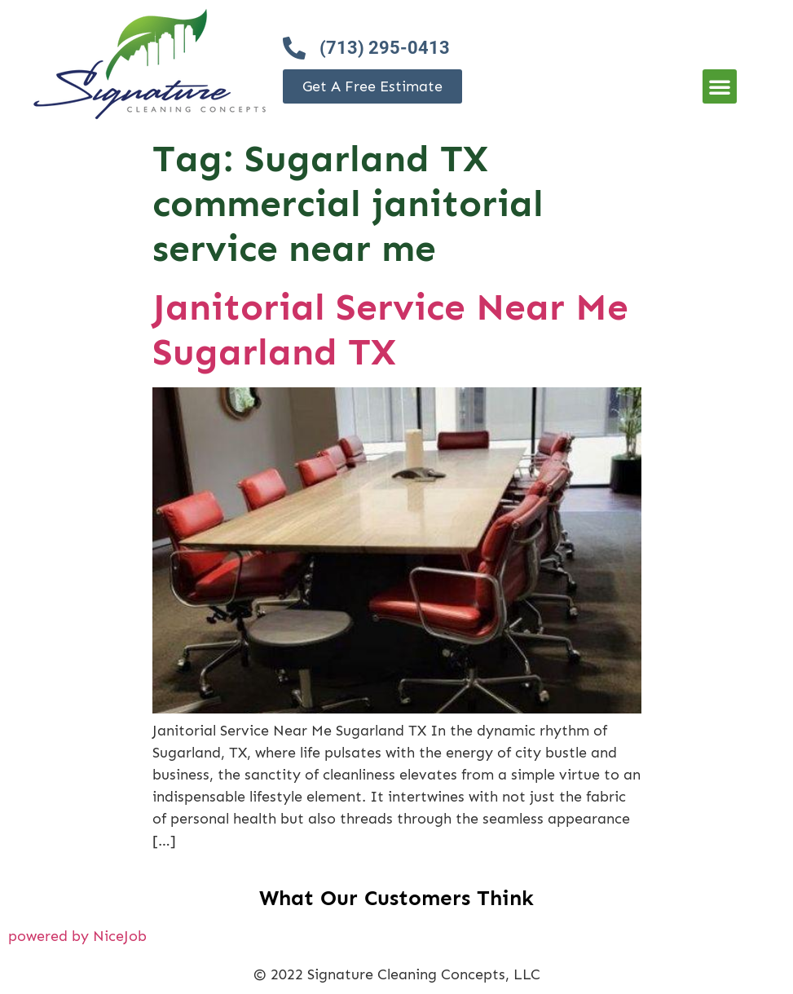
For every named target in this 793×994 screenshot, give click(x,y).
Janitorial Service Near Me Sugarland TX (390, 329)
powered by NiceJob (77, 936)
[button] (720, 86)
